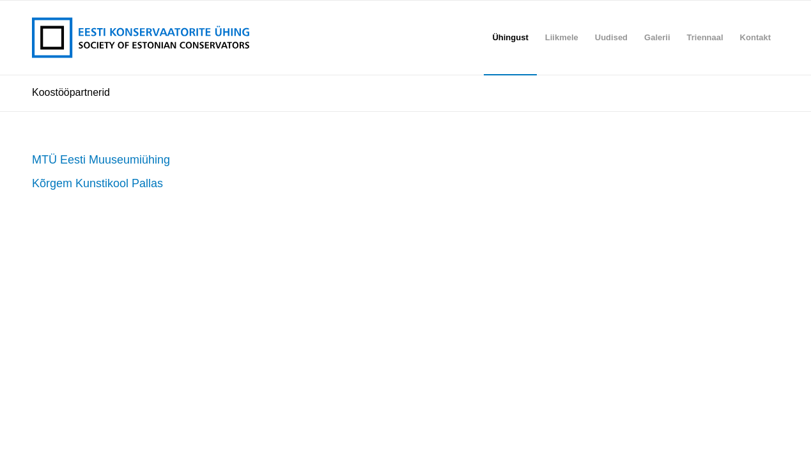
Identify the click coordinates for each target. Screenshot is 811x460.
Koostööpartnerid (71, 92)
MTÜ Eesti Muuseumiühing (101, 159)
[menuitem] (510, 38)
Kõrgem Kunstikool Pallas (97, 183)
